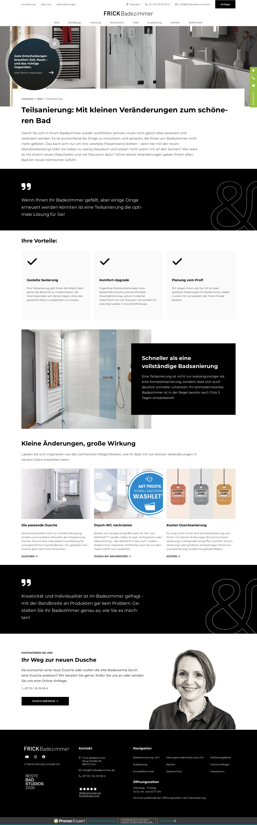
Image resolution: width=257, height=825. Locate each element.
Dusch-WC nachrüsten (111, 556)
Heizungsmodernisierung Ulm (185, 757)
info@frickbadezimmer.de (192, 4)
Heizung (95, 22)
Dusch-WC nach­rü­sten (113, 525)
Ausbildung (154, 22)
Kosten (172, 556)
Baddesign (75, 22)
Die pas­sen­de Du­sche (39, 525)
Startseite (27, 98)
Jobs (135, 22)
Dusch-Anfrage (43, 701)
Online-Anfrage (219, 764)
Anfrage (225, 4)
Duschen (27, 556)
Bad (56, 22)
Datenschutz (174, 771)
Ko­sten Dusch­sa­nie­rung (187, 525)
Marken (175, 22)
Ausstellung (28, 4)
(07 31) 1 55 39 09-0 (157, 4)
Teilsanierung (54, 98)
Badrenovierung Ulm (146, 757)
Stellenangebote (220, 757)
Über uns (46, 4)
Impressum (217, 771)
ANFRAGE (253, 98)
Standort (133, 4)
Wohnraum (117, 22)
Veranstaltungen (66, 4)
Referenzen (196, 22)
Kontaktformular (143, 771)
